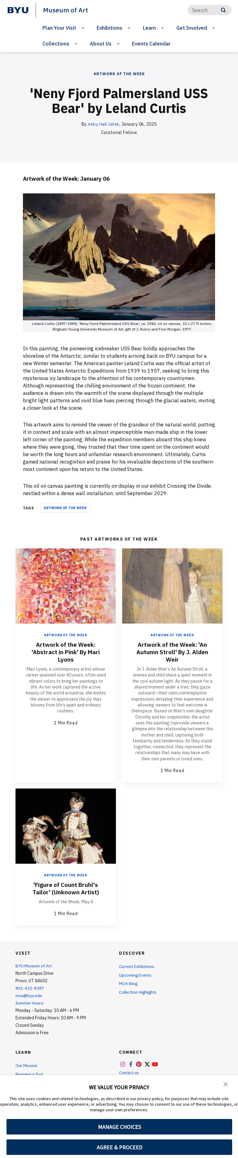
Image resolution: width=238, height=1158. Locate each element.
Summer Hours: (29, 1002)
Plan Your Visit (59, 27)
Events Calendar (151, 43)
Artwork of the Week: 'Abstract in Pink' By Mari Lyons (66, 651)
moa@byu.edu (29, 995)
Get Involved (191, 27)
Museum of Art (65, 10)
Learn (149, 27)
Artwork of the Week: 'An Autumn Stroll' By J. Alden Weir (172, 651)
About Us (101, 43)
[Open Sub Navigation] (84, 27)
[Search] (209, 10)
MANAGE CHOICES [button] (119, 1126)
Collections (55, 43)
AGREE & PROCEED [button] (119, 1147)
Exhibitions (109, 27)
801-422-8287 (29, 988)
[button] (225, 1084)
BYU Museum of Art (34, 965)
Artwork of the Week (119, 73)
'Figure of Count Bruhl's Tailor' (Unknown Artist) (66, 888)
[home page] (18, 10)
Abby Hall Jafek (103, 124)
